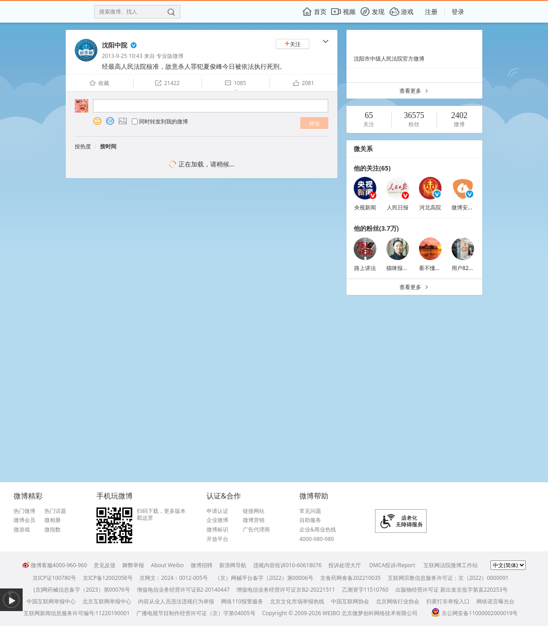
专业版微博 (169, 56)
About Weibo (167, 565)
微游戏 (22, 529)
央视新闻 (365, 207)
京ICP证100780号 (54, 578)
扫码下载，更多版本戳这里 (161, 514)
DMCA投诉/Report (392, 565)
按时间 (108, 146)
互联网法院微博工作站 (450, 565)
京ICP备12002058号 (108, 578)
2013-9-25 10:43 (122, 56)
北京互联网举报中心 (106, 601)
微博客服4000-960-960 (54, 565)
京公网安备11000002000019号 (474, 613)
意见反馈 (104, 565)
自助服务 (310, 520)
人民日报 (398, 207)
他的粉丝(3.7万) (376, 228)
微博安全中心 (468, 207)
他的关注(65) (372, 168)
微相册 (52, 520)
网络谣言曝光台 (495, 601)
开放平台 (217, 539)
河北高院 (430, 207)
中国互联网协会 (350, 601)
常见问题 (310, 511)
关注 (292, 44)
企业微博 (217, 520)
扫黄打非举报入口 (448, 601)
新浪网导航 (232, 565)
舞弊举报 (133, 565)
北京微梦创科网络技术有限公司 (379, 613)
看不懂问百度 (435, 268)
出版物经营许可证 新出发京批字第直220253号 (451, 589)
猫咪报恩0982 (403, 268)
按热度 (83, 146)
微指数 (52, 529)
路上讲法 (365, 268)
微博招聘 (201, 565)
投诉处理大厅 (344, 565)
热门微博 (24, 511)
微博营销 (253, 520)
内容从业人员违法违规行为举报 (176, 601)
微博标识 (217, 529)
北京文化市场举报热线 (297, 601)
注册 (431, 11)
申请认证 (217, 511)
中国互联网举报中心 (51, 601)
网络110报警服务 (242, 601)
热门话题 (55, 511)
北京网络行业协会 (397, 601)
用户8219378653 (473, 268)
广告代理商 (256, 529)
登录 (458, 11)
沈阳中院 (114, 45)
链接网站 (253, 511)
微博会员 (24, 520)
